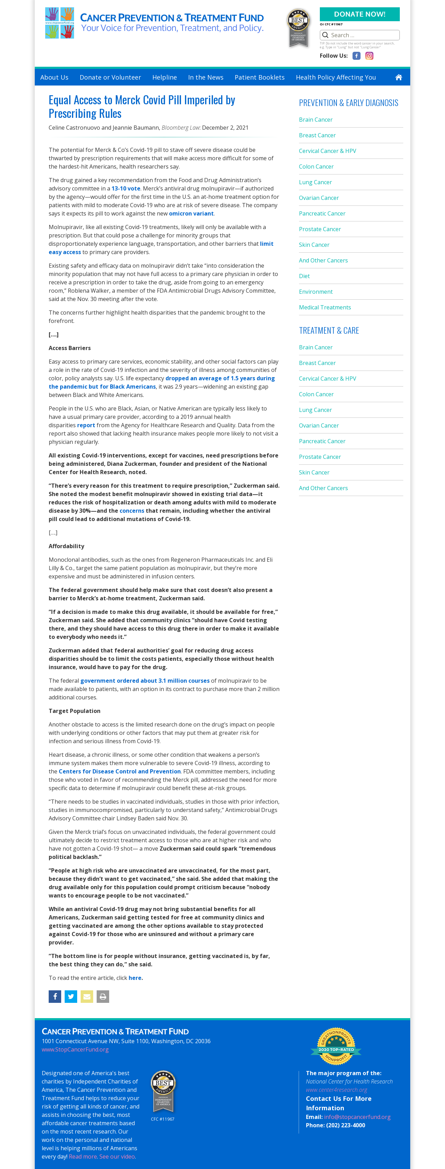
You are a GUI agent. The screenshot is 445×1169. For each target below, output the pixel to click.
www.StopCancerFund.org (75, 1049)
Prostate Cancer (320, 229)
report (86, 425)
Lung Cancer (315, 182)
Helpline (164, 77)
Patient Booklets (260, 77)
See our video (117, 1156)
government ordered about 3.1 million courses (144, 680)
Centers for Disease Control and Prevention (120, 771)
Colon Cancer (316, 166)
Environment (316, 291)
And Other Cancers (323, 260)
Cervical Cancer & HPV (327, 151)
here (135, 978)
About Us (54, 77)
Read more (83, 1156)
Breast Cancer (317, 135)
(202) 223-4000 (345, 1125)
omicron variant (191, 213)
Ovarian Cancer (319, 198)
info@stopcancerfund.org (357, 1117)
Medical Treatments (325, 307)
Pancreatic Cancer (322, 213)
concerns (132, 510)
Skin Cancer (314, 245)
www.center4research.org (336, 1090)
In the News (206, 77)
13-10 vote (126, 188)
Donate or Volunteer (110, 77)
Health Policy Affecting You (336, 77)
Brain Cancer (316, 119)
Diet (304, 276)
